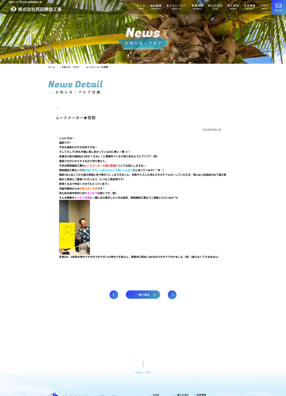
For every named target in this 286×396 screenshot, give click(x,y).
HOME (156, 345)
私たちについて (176, 7)
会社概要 (156, 7)
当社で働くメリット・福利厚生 (214, 352)
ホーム (140, 7)
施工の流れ (215, 7)
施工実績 (233, 7)
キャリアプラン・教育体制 (212, 356)
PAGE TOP (143, 322)
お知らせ (182, 353)
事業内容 (197, 7)
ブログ (264, 7)
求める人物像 (205, 360)
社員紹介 (203, 348)
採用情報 (250, 7)
